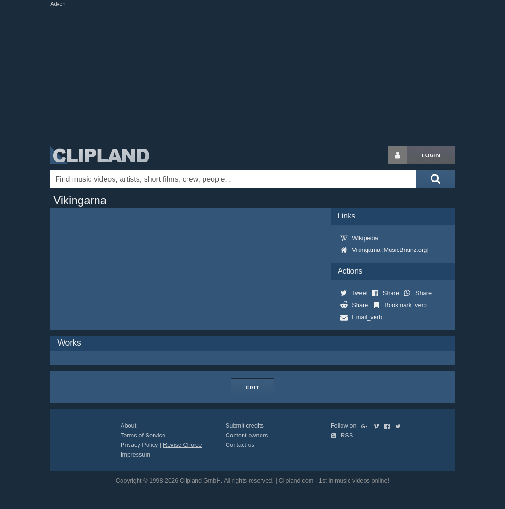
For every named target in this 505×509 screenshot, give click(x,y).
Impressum (135, 454)
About (128, 425)
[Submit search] (435, 179)
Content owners (247, 435)
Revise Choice (182, 444)
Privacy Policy (139, 444)
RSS (342, 435)
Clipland (99, 155)
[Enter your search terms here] (233, 179)
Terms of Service (143, 435)
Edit (252, 387)
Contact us (240, 444)
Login (431, 155)
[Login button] (397, 155)
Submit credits (245, 425)
